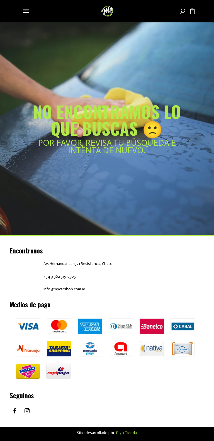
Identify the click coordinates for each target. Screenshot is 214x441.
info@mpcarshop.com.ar (64, 289)
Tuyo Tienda (126, 432)
